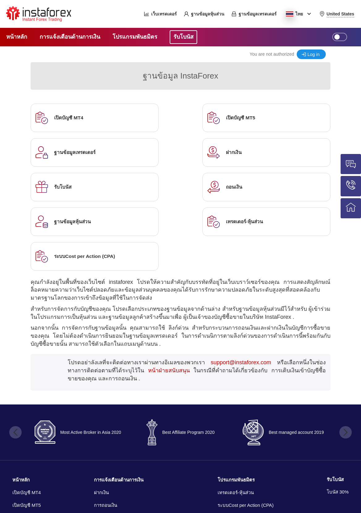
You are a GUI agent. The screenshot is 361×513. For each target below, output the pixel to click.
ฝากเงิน (101, 423)
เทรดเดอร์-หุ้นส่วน (236, 423)
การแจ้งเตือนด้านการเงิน (118, 410)
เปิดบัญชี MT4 (26, 423)
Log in (314, 54)
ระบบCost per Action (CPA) (246, 435)
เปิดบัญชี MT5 (26, 435)
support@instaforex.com (241, 293)
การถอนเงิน (105, 435)
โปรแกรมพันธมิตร (236, 410)
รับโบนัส (335, 410)
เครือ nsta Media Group (62, 499)
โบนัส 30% (338, 422)
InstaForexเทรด (258, 482)
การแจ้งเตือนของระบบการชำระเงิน (129, 448)
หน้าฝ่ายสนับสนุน (169, 301)
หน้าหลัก (21, 410)
